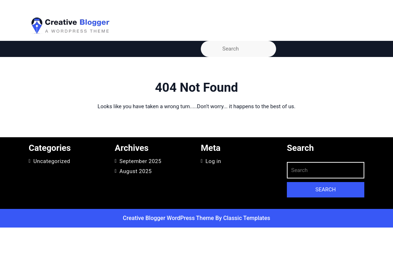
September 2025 (140, 161)
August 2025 (135, 171)
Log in (213, 161)
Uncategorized (51, 161)
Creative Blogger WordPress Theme (169, 218)
